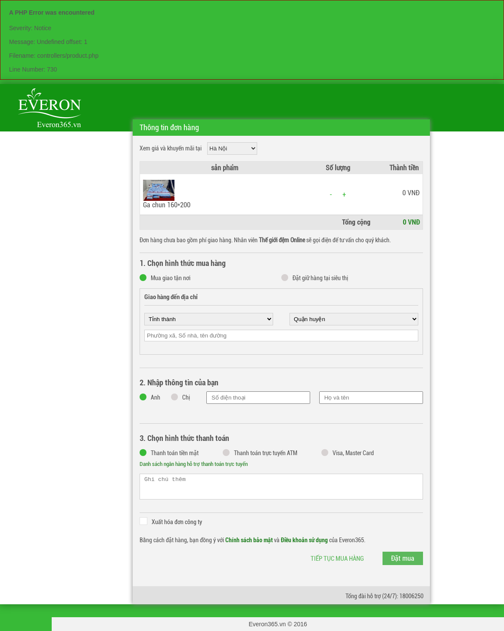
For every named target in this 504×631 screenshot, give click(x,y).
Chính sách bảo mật (249, 540)
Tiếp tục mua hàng (337, 558)
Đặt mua (402, 558)
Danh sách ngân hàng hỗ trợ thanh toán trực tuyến (194, 464)
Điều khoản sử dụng (304, 540)
